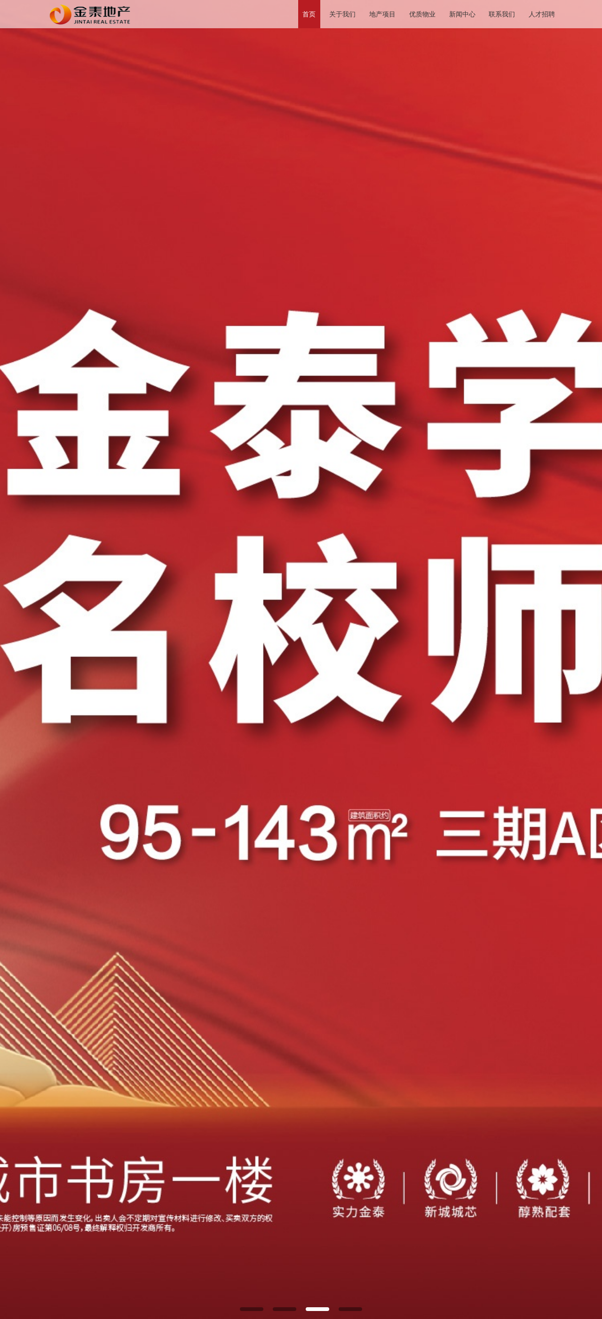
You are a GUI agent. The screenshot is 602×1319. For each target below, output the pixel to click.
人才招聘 (542, 14)
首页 (309, 14)
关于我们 (342, 14)
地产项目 (382, 14)
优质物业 (422, 14)
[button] (251, 1309)
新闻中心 (462, 14)
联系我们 (502, 14)
